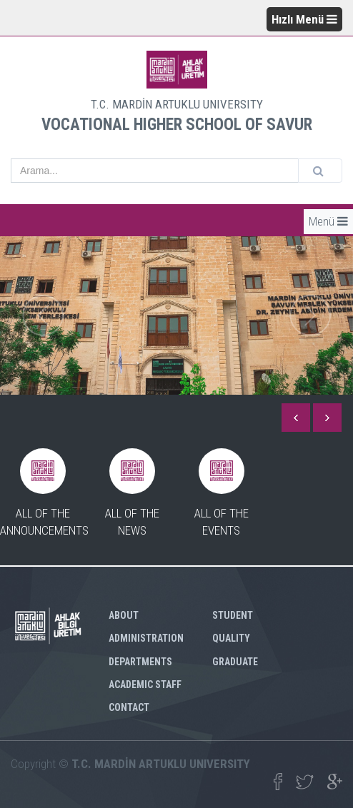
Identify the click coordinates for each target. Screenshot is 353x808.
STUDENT (232, 615)
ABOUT (124, 615)
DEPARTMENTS (140, 661)
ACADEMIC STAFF (145, 684)
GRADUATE (235, 661)
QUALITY (231, 638)
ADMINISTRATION (146, 638)
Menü (328, 221)
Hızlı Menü (304, 19)
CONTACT (129, 707)
